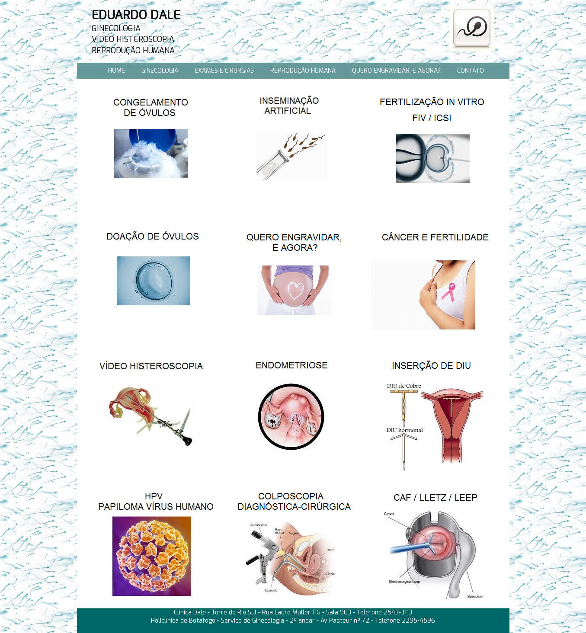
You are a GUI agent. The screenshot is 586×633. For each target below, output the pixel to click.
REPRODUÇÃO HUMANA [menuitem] (303, 71)
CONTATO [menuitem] (470, 71)
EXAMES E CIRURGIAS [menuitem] (224, 71)
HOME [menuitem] (116, 71)
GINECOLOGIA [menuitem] (159, 71)
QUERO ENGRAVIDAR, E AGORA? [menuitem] (396, 71)
